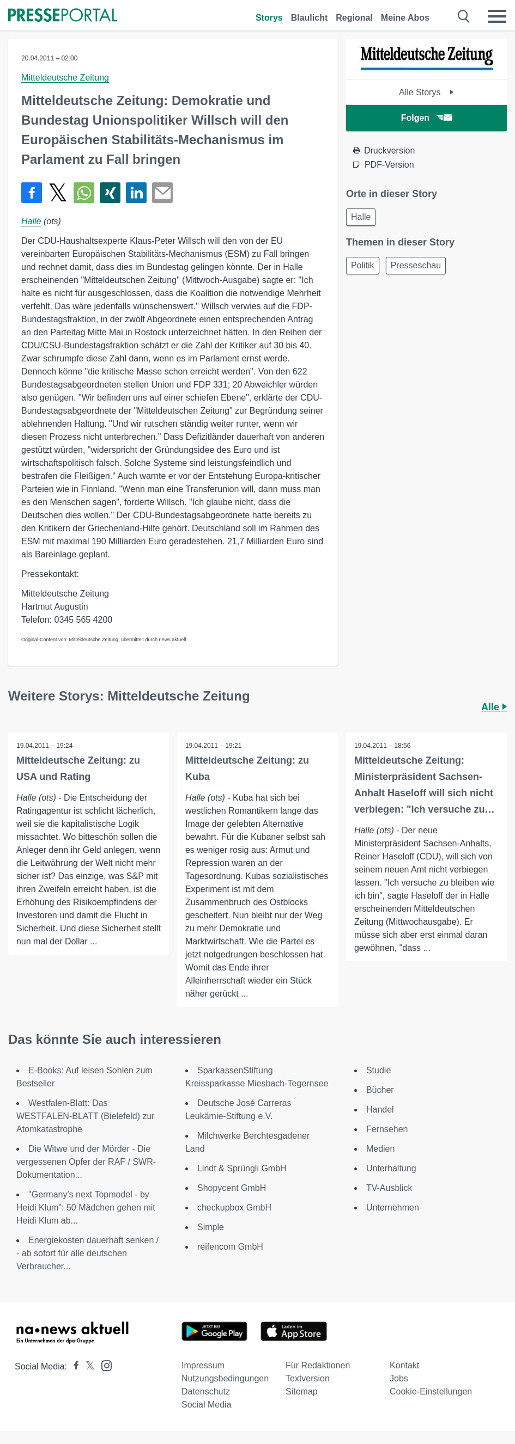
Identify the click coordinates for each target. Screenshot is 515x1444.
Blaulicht (309, 17)
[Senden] (162, 192)
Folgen (426, 117)
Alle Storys (426, 92)
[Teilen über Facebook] (31, 192)
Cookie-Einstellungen (431, 1391)
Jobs (399, 1378)
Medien (380, 1148)
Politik (362, 265)
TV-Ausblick (389, 1188)
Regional (354, 17)
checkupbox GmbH (234, 1207)
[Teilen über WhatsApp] (84, 192)
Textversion (308, 1378)
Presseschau (416, 265)
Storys (269, 17)
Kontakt (404, 1365)
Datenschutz (205, 1391)
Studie (378, 1070)
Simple (210, 1227)
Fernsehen (387, 1129)
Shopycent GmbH (231, 1188)
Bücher (380, 1090)
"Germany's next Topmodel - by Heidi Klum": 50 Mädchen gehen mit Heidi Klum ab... (85, 1207)
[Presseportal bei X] (87, 1366)
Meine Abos (405, 17)
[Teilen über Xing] (110, 192)
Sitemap (302, 1391)
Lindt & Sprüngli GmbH (242, 1168)
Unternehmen (392, 1207)
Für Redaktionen (318, 1365)
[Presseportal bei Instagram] (103, 1364)
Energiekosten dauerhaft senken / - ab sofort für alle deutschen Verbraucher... (87, 1253)
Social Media (206, 1404)
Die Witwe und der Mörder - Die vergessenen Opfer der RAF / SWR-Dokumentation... (86, 1161)
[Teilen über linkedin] (136, 192)
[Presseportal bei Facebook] (73, 1366)
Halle (31, 221)
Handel (380, 1109)
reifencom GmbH (230, 1246)
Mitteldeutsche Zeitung (65, 77)
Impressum (203, 1365)
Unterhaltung (391, 1168)
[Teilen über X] (57, 192)
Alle (494, 707)
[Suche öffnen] (464, 16)
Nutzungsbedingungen (225, 1378)
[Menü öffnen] (497, 16)
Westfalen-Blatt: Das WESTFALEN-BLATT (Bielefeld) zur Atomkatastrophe (85, 1116)
